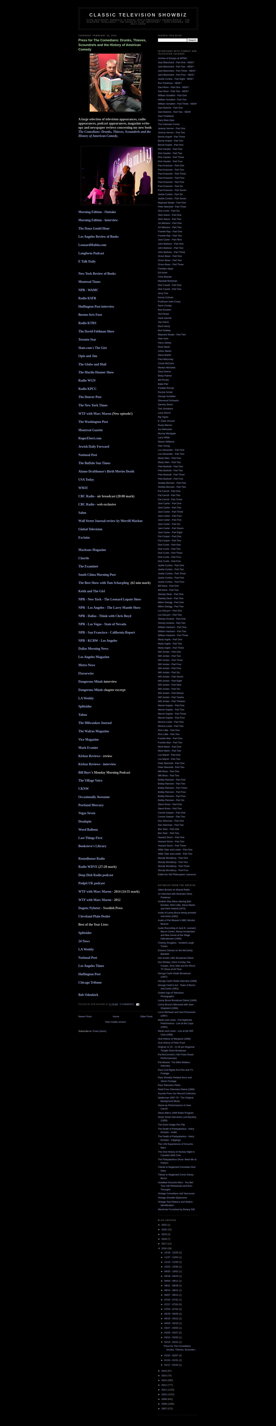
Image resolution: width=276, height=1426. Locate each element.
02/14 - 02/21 (171, 1342)
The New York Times (93, 405)
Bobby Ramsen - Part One (171, 779)
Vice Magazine (89, 739)
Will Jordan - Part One (169, 651)
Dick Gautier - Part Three (171, 157)
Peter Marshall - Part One (171, 763)
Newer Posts (85, 1016)
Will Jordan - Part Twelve (171, 697)
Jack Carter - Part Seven (171, 528)
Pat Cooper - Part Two (169, 540)
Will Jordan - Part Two (169, 656)
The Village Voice (90, 780)
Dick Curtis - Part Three (170, 552)
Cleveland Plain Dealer (94, 916)
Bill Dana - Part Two (168, 590)
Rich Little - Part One (169, 730)
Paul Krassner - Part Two (171, 169)
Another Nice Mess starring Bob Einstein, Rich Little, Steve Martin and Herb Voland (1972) (176, 905)
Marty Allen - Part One (169, 458)
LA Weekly (86, 698)
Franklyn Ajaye (165, 268)
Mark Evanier (88, 748)
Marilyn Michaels (167, 367)
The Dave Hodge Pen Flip (171, 1124)
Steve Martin (164, 355)
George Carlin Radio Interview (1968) (177, 981)
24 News (84, 941)
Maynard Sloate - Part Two (172, 334)
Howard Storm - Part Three (172, 845)
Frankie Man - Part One (170, 738)
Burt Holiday (164, 330)
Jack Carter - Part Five (169, 520)
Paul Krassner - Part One (171, 165)
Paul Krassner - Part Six (170, 186)
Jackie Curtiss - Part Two (171, 569)
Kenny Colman (165, 297)
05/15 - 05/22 (171, 1318)
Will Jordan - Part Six (169, 672)
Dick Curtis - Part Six (169, 210)
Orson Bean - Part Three (171, 264)
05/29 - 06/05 (171, 1313)
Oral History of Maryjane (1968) (174, 1038)
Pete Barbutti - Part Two (170, 470)
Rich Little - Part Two (169, 734)
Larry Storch (164, 412)
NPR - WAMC (88, 290)
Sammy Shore (165, 404)
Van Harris (163, 322)
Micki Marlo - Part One (169, 746)
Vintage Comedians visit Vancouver (176, 1193)
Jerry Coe (163, 293)
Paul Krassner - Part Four (171, 177)
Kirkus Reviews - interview (97, 764)
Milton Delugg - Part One (171, 602)
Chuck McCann (166, 363)
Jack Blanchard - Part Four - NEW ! (176, 74)
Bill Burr (84, 772)
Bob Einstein (164, 309)
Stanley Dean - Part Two (170, 598)
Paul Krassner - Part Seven (172, 190)
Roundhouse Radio (91, 858)
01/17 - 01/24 (171, 1364)
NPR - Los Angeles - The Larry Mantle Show (109, 607)
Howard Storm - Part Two (171, 841)
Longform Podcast (91, 253)
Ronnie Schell (165, 392)
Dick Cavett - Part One (169, 285)
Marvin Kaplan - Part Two (171, 709)
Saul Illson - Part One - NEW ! (173, 87)
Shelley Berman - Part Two (172, 487)
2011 (165, 1389)
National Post (87, 455)
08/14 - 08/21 (171, 1290)
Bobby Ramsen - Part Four (172, 792)
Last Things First (90, 838)
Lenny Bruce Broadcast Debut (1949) (177, 1000)
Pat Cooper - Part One (169, 536)
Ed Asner (163, 272)
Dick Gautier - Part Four (170, 161)
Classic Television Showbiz (138, 15)
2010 (165, 1394)
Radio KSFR (87, 298)
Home (116, 1016)
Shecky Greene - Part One (172, 618)
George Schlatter (167, 396)
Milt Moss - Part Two (168, 775)
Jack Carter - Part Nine (170, 239)
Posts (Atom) (99, 1031)
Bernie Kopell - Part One (170, 144)
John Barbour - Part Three (171, 252)
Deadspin (84, 821)
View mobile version (115, 1022)
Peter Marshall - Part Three (172, 206)
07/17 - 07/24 (171, 1304)
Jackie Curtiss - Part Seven (172, 198)
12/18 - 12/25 (171, 1252)
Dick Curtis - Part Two (169, 548)
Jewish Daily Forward (93, 446)
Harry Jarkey (164, 342)
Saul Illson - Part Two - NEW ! (173, 91)
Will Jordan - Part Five (169, 668)
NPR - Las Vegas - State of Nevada (102, 624)
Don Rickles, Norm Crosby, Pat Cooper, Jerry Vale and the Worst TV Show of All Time (176, 966)
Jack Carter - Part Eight (170, 532)
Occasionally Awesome (94, 797)
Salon (82, 513)
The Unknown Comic (169, 124)
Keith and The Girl (91, 591)
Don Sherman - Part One (171, 820)
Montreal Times (89, 282)
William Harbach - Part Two (172, 631)
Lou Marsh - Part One (169, 754)
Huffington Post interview (96, 306)
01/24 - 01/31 (171, 1360)
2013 (165, 1380)
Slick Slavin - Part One (169, 215)
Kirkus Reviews (89, 756)
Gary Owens (164, 371)
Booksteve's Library (92, 846)
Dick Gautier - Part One (170, 149)
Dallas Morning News (93, 648)
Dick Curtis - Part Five (169, 561)
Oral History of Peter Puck (171, 1042)
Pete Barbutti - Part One (170, 466)
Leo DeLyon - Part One (170, 610)
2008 (165, 1403)
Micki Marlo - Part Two (169, 750)
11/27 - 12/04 (171, 1257)
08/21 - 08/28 (171, 1285)
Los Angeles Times (91, 966)
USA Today (86, 479)
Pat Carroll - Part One (169, 491)
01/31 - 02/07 (171, 1355)
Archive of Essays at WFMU (172, 58)
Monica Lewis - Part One (171, 722)
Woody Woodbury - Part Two (173, 862)
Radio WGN (87, 380)
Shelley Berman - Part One (172, 483)
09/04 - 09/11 (171, 1280)
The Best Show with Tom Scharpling (104, 583)
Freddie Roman (166, 388)
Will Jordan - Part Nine (169, 684)
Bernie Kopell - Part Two (170, 140)
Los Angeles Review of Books (98, 236)
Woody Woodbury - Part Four (173, 870)
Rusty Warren (165, 425)
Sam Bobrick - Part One (170, 107)
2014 (165, 1375)
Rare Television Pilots (169, 1085)
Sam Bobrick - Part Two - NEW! (174, 112)
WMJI (83, 488)
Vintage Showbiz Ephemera (172, 1197)
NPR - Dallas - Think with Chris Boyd (104, 616)
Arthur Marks (164, 351)
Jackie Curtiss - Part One (171, 565)
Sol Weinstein (165, 429)
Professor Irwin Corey (169, 301)
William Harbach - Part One (172, 627)
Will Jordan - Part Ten (169, 689)
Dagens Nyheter (89, 908)
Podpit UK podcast (91, 883)
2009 (165, 1399)
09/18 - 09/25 (171, 1276)
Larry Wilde (164, 437)
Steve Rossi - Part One (170, 804)
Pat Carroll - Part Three (170, 499)
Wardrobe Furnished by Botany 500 (176, 1209)
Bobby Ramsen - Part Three (172, 787)
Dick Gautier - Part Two (170, 153)
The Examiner (88, 566)
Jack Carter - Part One (169, 503)
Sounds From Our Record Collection (177, 1093)
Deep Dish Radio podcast (96, 875)
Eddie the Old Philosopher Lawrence (177, 874)
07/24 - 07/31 (171, 1299)
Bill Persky (163, 379)
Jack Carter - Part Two (169, 507)
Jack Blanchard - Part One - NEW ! (176, 62)
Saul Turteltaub (166, 116)
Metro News (86, 665)
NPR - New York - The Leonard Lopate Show (109, 599)
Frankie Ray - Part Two (170, 235)
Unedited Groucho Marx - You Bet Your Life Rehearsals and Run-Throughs (175, 1186)
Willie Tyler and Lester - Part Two (175, 853)
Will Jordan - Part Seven (170, 676)
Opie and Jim (87, 356)
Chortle (83, 558)
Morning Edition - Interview (98, 220)
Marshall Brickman (167, 281)
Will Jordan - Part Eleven (171, 693)
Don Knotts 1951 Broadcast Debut (176, 958)
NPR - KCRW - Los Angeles (97, 640)
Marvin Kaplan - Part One (171, 705)
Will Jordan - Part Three (170, 660)
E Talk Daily (87, 261)
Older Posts (146, 1016)
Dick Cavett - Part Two (169, 289)
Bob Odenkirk (88, 995)
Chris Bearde (165, 276)
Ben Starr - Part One (168, 829)
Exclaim (84, 537)
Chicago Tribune (90, 982)
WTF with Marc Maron (94, 413)
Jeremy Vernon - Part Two (171, 132)
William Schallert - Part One (172, 95)
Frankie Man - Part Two (170, 742)
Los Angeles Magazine (93, 657)
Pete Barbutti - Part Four (170, 478)
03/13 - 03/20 (171, 1337)
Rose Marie (164, 346)
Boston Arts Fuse (90, 315)
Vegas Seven (86, 813)
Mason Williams (166, 441)
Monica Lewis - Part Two (170, 726)
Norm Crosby (165, 305)
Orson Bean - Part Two (170, 260)
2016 (165, 1248)
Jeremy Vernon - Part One (171, 128)
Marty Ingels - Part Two (170, 643)
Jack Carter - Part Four (170, 516)
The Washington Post (93, 422)
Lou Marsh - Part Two (169, 759)
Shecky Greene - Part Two (171, 623)
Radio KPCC (88, 389)
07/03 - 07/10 (171, 1309)
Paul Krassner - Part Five (171, 182)
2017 (165, 1243)
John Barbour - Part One (171, 243)
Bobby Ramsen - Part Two (171, 783)
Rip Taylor (163, 417)
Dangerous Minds (90, 681)
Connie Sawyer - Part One (171, 812)
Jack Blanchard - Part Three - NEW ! (177, 70)
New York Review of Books (97, 273)
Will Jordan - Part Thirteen (171, 701)
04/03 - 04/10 (171, 1323)
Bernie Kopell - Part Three (171, 136)
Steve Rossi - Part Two (170, 808)
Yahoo (83, 715)
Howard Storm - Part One (171, 837)
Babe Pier (163, 384)
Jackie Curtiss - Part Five (171, 577)
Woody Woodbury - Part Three (174, 866)
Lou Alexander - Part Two (171, 454)
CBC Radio (86, 496)
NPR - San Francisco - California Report (106, 632)
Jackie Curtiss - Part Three (172, 573)
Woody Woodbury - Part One (173, 858)
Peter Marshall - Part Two (171, 767)
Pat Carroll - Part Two (169, 495)
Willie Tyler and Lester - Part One (175, 849)
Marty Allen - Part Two (169, 462)
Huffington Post (89, 974)
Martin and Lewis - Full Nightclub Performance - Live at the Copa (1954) (175, 1023)
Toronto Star (87, 339)
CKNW (83, 788)
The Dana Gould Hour (94, 228)
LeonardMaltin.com (92, 245)
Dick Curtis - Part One (169, 544)
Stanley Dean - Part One (171, 594)
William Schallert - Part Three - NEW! (177, 103)
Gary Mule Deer (166, 120)
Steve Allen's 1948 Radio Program (176, 1112)
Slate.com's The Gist (92, 348)
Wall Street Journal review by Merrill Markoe (110, 521)
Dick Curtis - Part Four (169, 557)
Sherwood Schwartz (168, 400)
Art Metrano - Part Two (170, 227)
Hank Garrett (164, 318)
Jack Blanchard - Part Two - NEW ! (176, 66)
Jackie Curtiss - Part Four (171, 581)
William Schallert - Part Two (172, 99)
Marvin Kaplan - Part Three (172, 713)
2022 (165, 1224)
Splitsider (85, 706)
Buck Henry (164, 326)
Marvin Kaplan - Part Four (171, 717)
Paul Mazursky (165, 359)
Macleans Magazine (92, 550)
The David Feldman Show (96, 331)
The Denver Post (90, 397)
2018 (165, 1239)
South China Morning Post (97, 574)
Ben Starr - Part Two (168, 833)
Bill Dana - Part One (168, 585)
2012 (165, 1385)
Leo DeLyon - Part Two (170, 614)
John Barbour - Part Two (170, 248)
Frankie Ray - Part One (170, 231)
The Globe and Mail (92, 364)
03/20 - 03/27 (171, 1332)
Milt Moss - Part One (168, 771)
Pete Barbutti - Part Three (171, 474)
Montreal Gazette (90, 430)
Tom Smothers (165, 408)
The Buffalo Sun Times (94, 463)
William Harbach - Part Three (173, 635)
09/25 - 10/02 (171, 1271)
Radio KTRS (87, 323)
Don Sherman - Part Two (171, 825)
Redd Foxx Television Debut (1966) (176, 1089)
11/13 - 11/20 (171, 1262)
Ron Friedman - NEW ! (170, 83)
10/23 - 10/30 (171, 1266)
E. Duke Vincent (166, 421)
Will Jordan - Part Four (169, 664)
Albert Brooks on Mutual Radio (174, 889)
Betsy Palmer (165, 375)
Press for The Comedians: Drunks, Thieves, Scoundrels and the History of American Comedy (112, 44)
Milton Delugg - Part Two (171, 606)
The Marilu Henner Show (96, 372)
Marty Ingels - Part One (170, 639)
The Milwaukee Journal (95, 723)
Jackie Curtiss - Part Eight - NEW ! (176, 79)
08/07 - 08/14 (171, 1295)
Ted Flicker (163, 314)
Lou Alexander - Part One (171, 450)
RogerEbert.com (89, 438)
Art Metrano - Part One (170, 223)
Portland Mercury (91, 805)
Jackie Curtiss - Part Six (170, 194)
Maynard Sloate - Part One (172, 202)
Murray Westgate (167, 433)
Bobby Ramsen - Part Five (171, 796)
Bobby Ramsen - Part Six (171, 800)
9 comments (127, 1004)
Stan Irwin (163, 338)
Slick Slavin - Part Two (169, 219)
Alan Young (164, 445)
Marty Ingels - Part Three (171, 647)
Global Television (90, 529)
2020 (165, 1229)
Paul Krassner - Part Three (172, 173)
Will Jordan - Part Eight (170, 680)
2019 (165, 1234)
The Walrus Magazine (93, 731)
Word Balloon (88, 829)
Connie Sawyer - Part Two (171, 816)
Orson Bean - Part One (170, 256)
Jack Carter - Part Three (170, 511)
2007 (165, 1408)
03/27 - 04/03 (171, 1328)
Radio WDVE (88, 867)
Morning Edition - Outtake (97, 212)
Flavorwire (86, 673)
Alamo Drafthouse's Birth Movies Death (106, 471)
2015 (165, 1370)
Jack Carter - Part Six (169, 524)
